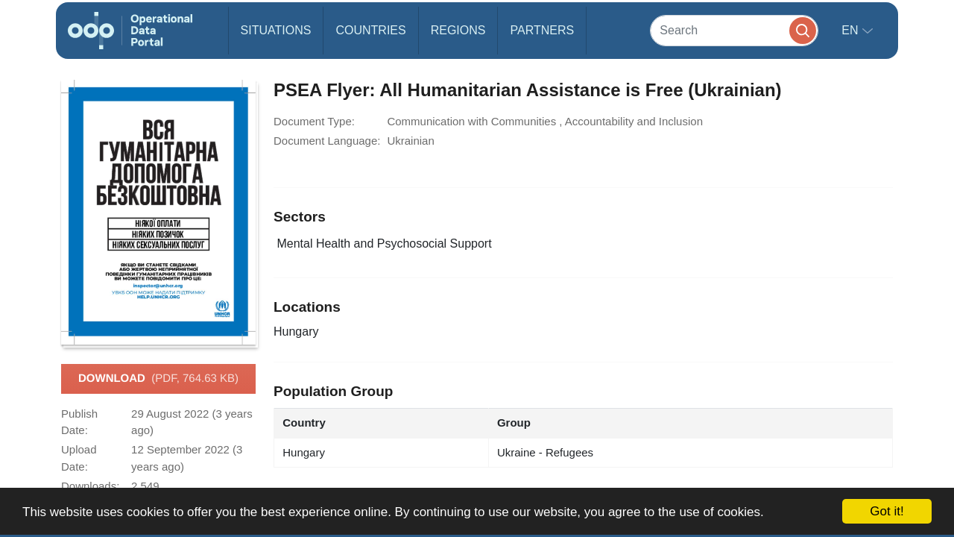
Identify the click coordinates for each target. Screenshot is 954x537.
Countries (370, 30)
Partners (542, 30)
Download (158, 379)
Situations (276, 30)
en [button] (851, 30)
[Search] (734, 30)
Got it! (886, 511)
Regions (458, 30)
